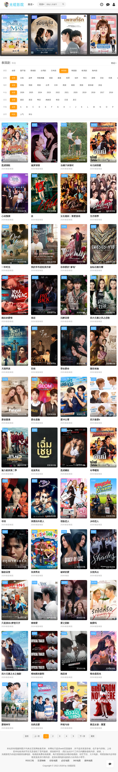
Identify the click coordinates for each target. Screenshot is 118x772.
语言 (5, 100)
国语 (22, 100)
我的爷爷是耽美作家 (41, 267)
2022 (58, 92)
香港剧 (33, 71)
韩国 (30, 85)
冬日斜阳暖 (95, 165)
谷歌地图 (53, 760)
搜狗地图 (88, 760)
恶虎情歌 (5, 165)
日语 (66, 100)
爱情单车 (5, 724)
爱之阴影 (64, 623)
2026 (22, 92)
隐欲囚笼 (5, 572)
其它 (74, 100)
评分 (30, 114)
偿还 (33, 318)
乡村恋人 (94, 521)
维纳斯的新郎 (37, 673)
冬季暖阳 (94, 470)
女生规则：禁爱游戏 (70, 216)
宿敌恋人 (64, 521)
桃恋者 (63, 673)
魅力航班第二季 (9, 470)
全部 (13, 71)
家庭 (59, 78)
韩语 (57, 100)
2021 (67, 92)
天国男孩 (5, 368)
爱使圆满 (5, 419)
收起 (114, 63)
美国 (64, 85)
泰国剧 (63, 71)
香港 (39, 85)
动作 (76, 78)
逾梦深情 (35, 165)
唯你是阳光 (95, 673)
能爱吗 (93, 623)
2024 (40, 92)
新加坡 (90, 85)
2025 (31, 92)
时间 (13, 114)
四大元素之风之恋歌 (100, 318)
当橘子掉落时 (67, 165)
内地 (22, 85)
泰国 (73, 85)
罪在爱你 (64, 368)
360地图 (77, 760)
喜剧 (51, 78)
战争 (30, 78)
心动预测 (5, 216)
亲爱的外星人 (37, 521)
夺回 (3, 521)
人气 (22, 114)
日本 (56, 85)
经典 (110, 78)
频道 (31, 4)
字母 (5, 107)
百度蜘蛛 (41, 760)
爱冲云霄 (64, 419)
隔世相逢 (94, 368)
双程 (33, 368)
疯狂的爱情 (6, 318)
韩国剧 (74, 71)
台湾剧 (43, 71)
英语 (30, 100)
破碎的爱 (64, 572)
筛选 (14, 63)
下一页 (82, 736)
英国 (81, 85)
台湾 (47, 85)
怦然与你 (64, 724)
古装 (22, 78)
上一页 (37, 736)
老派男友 (35, 470)
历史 (102, 78)
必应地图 (65, 760)
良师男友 (35, 572)
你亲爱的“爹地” (68, 267)
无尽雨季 (94, 216)
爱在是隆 (35, 419)
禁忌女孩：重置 (97, 724)
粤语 (39, 100)
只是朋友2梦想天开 (10, 623)
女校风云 (94, 572)
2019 (84, 92)
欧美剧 (84, 71)
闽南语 (48, 100)
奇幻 (85, 78)
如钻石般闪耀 (96, 267)
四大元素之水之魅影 (11, 673)
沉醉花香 (64, 318)
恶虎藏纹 (64, 470)
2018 (93, 92)
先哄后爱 (35, 724)
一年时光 (5, 267)
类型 (5, 71)
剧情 (5, 78)
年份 (5, 92)
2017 (102, 92)
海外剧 (94, 71)
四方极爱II (95, 419)
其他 (100, 85)
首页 (27, 736)
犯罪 (68, 78)
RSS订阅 (29, 760)
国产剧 (22, 71)
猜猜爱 (34, 623)
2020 (75, 92)
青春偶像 (40, 78)
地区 (5, 85)
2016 (111, 92)
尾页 (92, 736)
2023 (49, 92)
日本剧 (53, 71)
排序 (5, 114)
